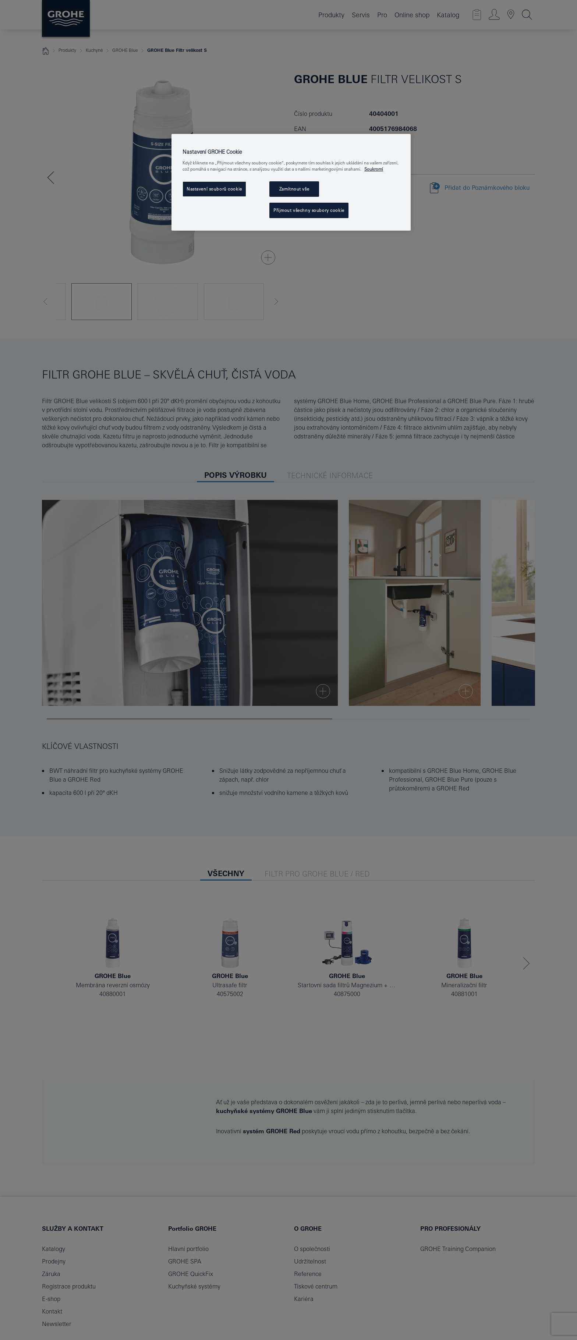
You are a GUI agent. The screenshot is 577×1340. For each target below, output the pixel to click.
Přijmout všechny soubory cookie (308, 210)
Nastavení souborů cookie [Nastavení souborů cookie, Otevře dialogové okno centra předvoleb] (214, 188)
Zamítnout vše (294, 188)
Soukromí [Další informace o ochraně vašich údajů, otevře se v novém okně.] (373, 169)
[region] (291, 182)
